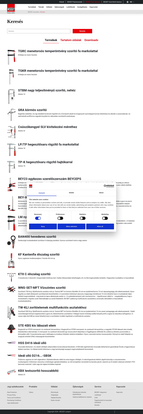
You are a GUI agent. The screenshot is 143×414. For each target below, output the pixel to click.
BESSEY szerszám (33, 12)
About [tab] (101, 192)
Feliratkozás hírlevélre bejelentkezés (79, 393)
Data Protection (12, 392)
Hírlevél (61, 2)
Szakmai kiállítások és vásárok (82, 397)
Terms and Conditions (14, 397)
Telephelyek (54, 395)
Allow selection (71, 226)
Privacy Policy (11, 395)
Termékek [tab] (51, 40)
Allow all (100, 226)
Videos (31, 392)
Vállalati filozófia (56, 397)
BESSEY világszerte (101, 392)
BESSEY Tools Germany (93, 2)
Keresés (42, 12)
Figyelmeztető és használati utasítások (103, 401)
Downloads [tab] (91, 40)
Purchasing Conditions (14, 400)
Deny (43, 226)
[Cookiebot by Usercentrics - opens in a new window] (105, 186)
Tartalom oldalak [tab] (70, 40)
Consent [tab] (42, 193)
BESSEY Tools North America (112, 2)
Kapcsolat (119, 392)
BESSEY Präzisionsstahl (74, 2)
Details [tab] (71, 192)
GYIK (96, 397)
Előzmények (54, 392)
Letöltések (98, 395)
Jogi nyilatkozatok (12, 403)
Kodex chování (55, 400)
